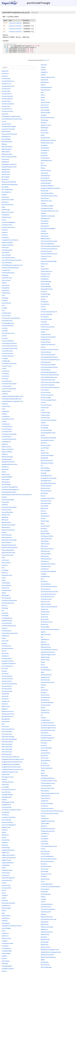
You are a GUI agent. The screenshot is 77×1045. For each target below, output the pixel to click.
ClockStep (4, 302)
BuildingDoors (6, 216)
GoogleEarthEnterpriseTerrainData (11, 769)
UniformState (44, 845)
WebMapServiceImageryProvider (50, 951)
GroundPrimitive (6, 794)
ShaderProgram (45, 614)
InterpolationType (7, 882)
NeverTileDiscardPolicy (47, 195)
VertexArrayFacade (46, 868)
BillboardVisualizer (7, 156)
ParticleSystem (45, 228)
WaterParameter (45, 941)
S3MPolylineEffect (46, 556)
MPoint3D (43, 167)
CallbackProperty (6, 219)
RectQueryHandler (46, 487)
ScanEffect (44, 576)
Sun (42, 717)
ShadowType (44, 626)
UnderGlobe (44, 843)
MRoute (43, 170)
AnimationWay (6, 108)
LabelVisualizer (6, 925)
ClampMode (5, 277)
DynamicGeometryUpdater (9, 509)
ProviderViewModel (46, 432)
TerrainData (44, 765)
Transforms (44, 828)
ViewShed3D (44, 893)
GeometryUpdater (7, 690)
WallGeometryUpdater (47, 929)
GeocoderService (6, 648)
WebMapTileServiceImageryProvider (51, 954)
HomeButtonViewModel (8, 819)
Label (3, 915)
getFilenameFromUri (7, 718)
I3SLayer (4, 839)
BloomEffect (5, 189)
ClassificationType (7, 280)
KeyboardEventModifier (8, 905)
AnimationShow (6, 103)
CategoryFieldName (7, 244)
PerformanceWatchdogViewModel (50, 248)
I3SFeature (5, 832)
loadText (43, 71)
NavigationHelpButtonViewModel (50, 190)
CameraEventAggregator (8, 224)
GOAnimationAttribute (8, 731)
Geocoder (4, 645)
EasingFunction (6, 517)
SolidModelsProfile (46, 677)
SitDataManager (45, 659)
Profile (43, 412)
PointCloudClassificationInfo (49, 313)
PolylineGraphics (45, 371)
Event (3, 569)
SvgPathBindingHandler (47, 740)
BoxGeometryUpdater (8, 201)
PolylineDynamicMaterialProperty (50, 361)
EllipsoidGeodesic (7, 537)
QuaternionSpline (46, 447)
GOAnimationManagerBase (9, 741)
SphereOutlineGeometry (47, 684)
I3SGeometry (5, 837)
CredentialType (6, 408)
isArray (4, 895)
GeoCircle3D (5, 643)
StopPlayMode (45, 702)
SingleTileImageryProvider (48, 656)
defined (4, 474)
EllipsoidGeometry (7, 539)
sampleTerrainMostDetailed (48, 573)
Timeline (43, 818)
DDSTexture (5, 456)
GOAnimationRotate (7, 743)
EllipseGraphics (6, 529)
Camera (4, 222)
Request (43, 498)
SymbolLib (44, 747)
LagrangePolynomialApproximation (12, 927)
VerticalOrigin (44, 873)
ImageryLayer (5, 854)
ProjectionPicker (45, 419)
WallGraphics (44, 931)
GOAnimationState (7, 751)
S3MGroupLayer (45, 545)
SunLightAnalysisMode (47, 724)
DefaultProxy (5, 469)
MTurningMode (45, 180)
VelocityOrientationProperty (49, 861)
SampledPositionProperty (48, 566)
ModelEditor (44, 147)
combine (4, 338)
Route (42, 525)
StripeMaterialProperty (47, 704)
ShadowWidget (45, 629)
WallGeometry (45, 926)
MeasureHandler (45, 104)
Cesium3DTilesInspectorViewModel (11, 262)
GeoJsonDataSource (7, 668)
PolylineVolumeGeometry (48, 382)
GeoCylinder (5, 655)
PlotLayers (44, 293)
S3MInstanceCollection (47, 550)
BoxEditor (4, 196)
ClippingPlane (6, 290)
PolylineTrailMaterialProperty (49, 379)
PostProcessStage (46, 399)
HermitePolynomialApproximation (11, 811)
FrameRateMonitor (7, 620)
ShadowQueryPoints (47, 624)
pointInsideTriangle (46, 321)
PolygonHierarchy (46, 344)
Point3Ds (43, 311)
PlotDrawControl (45, 276)
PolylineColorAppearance (48, 356)
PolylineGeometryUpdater (48, 366)
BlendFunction (6, 176)
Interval (4, 892)
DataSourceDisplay (7, 453)
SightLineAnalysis (46, 636)
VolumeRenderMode (46, 906)
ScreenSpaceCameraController (49, 593)
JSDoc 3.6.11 (46, 62)
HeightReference (6, 806)
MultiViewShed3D (46, 185)
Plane (42, 268)
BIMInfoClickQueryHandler (9, 158)
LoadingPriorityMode (8, 970)
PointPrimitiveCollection (48, 329)
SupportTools (44, 735)
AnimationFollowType (8, 88)
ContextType (5, 375)
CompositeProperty (7, 353)
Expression (5, 575)
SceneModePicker (46, 586)
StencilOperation (45, 699)
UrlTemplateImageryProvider (49, 848)
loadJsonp (44, 66)
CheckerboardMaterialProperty (10, 269)
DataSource (5, 446)
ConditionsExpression (8, 358)
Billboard (4, 146)
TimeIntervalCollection (47, 810)
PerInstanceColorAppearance (49, 250)
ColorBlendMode (6, 315)
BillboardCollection (7, 148)
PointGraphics (45, 319)
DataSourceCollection (8, 451)
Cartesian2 (12, 23)
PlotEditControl (45, 278)
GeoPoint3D (5, 698)
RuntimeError (44, 533)
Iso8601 (4, 900)
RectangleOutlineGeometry (48, 485)
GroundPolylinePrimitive (9, 791)
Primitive (43, 404)
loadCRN (4, 960)
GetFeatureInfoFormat (8, 716)
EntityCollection (6, 564)
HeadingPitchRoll (6, 799)
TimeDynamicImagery (47, 805)
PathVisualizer (45, 238)
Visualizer (43, 901)
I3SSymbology (6, 849)
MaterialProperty (45, 92)
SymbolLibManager (46, 750)
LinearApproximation (8, 945)
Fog (3, 612)
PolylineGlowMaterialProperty (49, 369)
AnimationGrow (6, 90)
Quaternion (44, 445)
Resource (43, 513)
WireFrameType (45, 966)
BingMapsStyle (6, 171)
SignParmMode (45, 646)
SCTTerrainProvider (46, 601)
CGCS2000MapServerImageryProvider (12, 267)
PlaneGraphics (45, 271)
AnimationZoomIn (7, 111)
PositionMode (45, 392)
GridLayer (4, 781)
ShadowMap (44, 619)
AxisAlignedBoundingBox (9, 128)
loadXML (43, 77)
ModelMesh (44, 155)
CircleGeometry (6, 272)
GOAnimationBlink (7, 733)
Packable (43, 215)
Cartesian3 (19, 23)
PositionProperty (46, 394)
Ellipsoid (4, 534)
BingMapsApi (5, 164)
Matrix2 (43, 97)
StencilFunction (45, 697)
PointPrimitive (45, 326)
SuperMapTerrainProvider (48, 732)
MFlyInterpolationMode (47, 119)
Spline (42, 689)
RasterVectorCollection (47, 465)
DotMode (4, 499)
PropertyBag (44, 429)
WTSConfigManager (46, 969)
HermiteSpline (6, 814)
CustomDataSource (7, 428)
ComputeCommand (7, 355)
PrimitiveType (45, 409)
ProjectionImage (45, 414)
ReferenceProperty (46, 493)
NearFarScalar (45, 192)
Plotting (43, 301)
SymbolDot (44, 745)
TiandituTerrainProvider (47, 790)
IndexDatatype (6, 867)
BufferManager (6, 211)
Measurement (45, 107)
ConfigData (5, 360)
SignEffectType (45, 641)
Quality (43, 437)
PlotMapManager (45, 296)
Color (3, 312)
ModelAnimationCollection (48, 142)
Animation (5, 78)
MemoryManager (45, 114)
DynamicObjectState (7, 514)
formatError (5, 615)
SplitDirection (44, 692)
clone (3, 307)
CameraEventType (7, 227)
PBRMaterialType (45, 240)
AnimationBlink (6, 80)
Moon (42, 165)
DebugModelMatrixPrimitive (9, 466)
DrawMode (5, 506)
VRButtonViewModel (46, 919)
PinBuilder (44, 261)
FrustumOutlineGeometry (9, 627)
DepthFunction (6, 476)
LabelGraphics (6, 920)
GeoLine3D (5, 670)
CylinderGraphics (6, 438)
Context (4, 370)
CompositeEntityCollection (9, 345)
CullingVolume (6, 426)
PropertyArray (45, 427)
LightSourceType (6, 940)
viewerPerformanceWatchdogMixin (50, 888)
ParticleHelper (45, 223)
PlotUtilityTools (45, 306)
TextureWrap (44, 777)
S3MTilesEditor (45, 558)
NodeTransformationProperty (49, 198)
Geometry (4, 673)
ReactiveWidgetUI (46, 472)
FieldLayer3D (5, 590)
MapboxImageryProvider (48, 79)
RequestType (44, 510)
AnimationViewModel (8, 106)
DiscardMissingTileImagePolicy (10, 491)
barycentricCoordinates (8, 131)
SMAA (42, 674)
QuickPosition (45, 455)
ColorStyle (5, 330)
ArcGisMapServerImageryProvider (11, 118)
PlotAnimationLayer (46, 273)
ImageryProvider (6, 862)
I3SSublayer (5, 847)
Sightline (43, 634)
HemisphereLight (6, 809)
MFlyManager (44, 122)
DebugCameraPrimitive (8, 464)
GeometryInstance (7, 683)
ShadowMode (45, 621)
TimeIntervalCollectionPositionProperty (52, 813)
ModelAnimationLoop (47, 145)
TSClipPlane (44, 838)
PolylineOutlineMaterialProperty (50, 377)
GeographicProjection (8, 663)
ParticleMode (44, 225)
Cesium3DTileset (6, 257)
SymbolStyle (44, 752)
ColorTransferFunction (8, 335)
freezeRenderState (7, 622)
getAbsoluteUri (6, 708)
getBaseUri (5, 711)
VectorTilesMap (45, 856)
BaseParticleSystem (7, 143)
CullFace (4, 423)
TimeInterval (44, 808)
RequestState (44, 508)
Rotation (43, 520)
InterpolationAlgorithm (8, 880)
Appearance (5, 116)
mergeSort (44, 117)
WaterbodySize (45, 936)
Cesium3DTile (5, 254)
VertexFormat (44, 871)
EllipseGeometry (6, 524)
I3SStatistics (5, 844)
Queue (43, 452)
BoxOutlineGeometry (7, 206)
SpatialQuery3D (45, 679)
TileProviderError (45, 800)
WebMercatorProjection (47, 956)
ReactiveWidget (45, 470)
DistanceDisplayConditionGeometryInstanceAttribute (17, 496)
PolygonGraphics (45, 341)
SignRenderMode (46, 649)
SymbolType (44, 757)
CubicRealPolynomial (8, 421)
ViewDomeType (45, 881)
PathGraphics (44, 235)
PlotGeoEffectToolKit (46, 291)
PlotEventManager (46, 283)
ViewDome (44, 878)
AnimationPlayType (7, 101)
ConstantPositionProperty (9, 365)
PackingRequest (45, 220)
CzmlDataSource (6, 443)
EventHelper (5, 572)
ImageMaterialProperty (8, 852)
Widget (43, 961)
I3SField (4, 834)
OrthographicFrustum (47, 210)
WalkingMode (44, 924)
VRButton (43, 916)
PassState (43, 233)
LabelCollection (6, 917)
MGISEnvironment (46, 127)
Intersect (4, 885)
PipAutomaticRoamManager (49, 263)
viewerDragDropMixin (47, 886)
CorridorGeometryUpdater (9, 385)
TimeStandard (45, 820)
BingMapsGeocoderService (9, 166)
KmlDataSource (6, 907)
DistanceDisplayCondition (9, 494)
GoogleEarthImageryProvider (10, 774)
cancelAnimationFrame (8, 229)
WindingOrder (45, 964)
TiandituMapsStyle (46, 787)
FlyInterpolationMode (8, 605)
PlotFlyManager (45, 286)
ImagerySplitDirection (8, 864)
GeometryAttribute (7, 678)
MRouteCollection (46, 172)
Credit (3, 411)
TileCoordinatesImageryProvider (50, 795)
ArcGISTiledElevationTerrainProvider (12, 121)
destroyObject (6, 481)
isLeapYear (5, 897)
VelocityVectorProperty (47, 863)
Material (43, 87)
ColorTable (5, 332)
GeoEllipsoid (5, 658)
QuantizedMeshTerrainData (48, 440)
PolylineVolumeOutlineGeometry (50, 389)
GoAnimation (5, 728)
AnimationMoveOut (7, 98)
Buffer (3, 209)
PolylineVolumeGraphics (48, 387)
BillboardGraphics (7, 151)
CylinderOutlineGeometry (9, 441)
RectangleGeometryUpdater (48, 480)
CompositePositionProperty (10, 350)
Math (42, 94)
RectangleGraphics (46, 482)
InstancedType (6, 875)
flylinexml (4, 607)
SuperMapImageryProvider (48, 730)
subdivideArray (45, 714)
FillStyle (4, 595)
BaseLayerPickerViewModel (9, 136)
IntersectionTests (6, 890)
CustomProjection (7, 431)
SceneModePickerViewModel (49, 588)
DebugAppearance (7, 461)
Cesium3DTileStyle (7, 264)
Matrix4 (43, 102)
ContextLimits (5, 373)
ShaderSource (45, 616)
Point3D (43, 308)
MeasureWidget (45, 112)
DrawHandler (5, 504)
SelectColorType (45, 603)
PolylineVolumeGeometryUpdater (50, 384)
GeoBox (4, 640)
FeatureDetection (6, 587)
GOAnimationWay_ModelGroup (10, 759)
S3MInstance (44, 548)
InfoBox (4, 869)
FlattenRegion (6, 597)
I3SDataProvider (6, 829)
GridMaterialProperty (7, 784)
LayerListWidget (6, 930)
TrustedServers (45, 835)
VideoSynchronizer (46, 876)
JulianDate (5, 902)
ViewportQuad (45, 891)
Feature (4, 582)
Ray (42, 467)
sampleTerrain (45, 571)
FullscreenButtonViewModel (10, 635)
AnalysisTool (5, 75)
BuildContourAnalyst (8, 214)
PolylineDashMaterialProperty (49, 359)
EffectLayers (5, 522)
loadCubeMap (6, 963)
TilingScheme (44, 803)
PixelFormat (44, 266)
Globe (3, 726)
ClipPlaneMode (6, 295)
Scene (42, 581)
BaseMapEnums (6, 138)
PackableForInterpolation (48, 218)
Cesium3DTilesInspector (8, 259)
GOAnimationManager (8, 738)
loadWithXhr (44, 74)
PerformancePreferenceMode (49, 243)
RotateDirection (45, 518)
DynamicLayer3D (6, 511)
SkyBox (43, 664)
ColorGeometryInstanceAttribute (11, 320)
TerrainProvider (45, 767)
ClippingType (5, 292)
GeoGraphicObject (7, 660)
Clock (3, 297)
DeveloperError (6, 484)
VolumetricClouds (46, 909)
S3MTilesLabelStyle (46, 561)
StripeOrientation (46, 707)
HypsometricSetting (7, 824)
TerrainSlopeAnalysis (47, 770)
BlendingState (6, 179)
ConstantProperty (7, 368)
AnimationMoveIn (7, 95)
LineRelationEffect (7, 953)
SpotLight (43, 694)
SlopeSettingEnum (46, 672)
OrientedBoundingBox (47, 208)
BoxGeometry (5, 199)
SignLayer (43, 644)
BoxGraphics (5, 204)
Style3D (43, 709)
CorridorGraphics (6, 388)
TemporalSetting (45, 762)
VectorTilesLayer (45, 853)
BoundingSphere (6, 194)
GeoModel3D (5, 696)
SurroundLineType (46, 737)
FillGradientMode (6, 592)
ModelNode (44, 157)
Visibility (43, 898)
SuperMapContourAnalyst (48, 727)
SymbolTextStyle (45, 755)
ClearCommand (6, 282)
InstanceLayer (5, 877)
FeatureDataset (6, 585)
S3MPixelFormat (45, 553)
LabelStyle (5, 922)
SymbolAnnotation (46, 742)
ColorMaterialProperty (8, 325)
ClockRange (5, 300)
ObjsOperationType (46, 203)
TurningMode (44, 840)
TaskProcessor (45, 760)
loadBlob (4, 958)
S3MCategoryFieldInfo (47, 538)
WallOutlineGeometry (47, 934)
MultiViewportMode (46, 182)
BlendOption (5, 181)
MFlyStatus (44, 124)
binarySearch (5, 161)
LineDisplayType (6, 950)
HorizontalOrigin (6, 822)
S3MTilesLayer (45, 563)
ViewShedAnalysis (46, 896)
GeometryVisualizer (7, 693)
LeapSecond (5, 935)
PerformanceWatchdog (47, 245)
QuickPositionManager (47, 457)
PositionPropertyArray (47, 397)
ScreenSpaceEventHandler (48, 596)
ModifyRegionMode (46, 162)
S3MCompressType (46, 540)
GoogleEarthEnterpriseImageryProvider (13, 761)
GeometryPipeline (7, 688)
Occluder (43, 205)
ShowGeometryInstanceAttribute (50, 631)
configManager (6, 363)
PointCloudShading (46, 316)
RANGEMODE (44, 460)
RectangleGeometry (46, 477)
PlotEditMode (45, 281)
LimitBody (5, 943)
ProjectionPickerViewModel (48, 422)
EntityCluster (5, 562)
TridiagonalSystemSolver (48, 833)
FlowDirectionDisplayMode (9, 602)
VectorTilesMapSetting (47, 858)
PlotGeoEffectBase (46, 288)
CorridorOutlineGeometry (9, 390)
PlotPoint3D (44, 298)
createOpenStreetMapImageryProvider (12, 398)
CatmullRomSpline (7, 252)
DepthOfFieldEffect (7, 479)
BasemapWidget (6, 141)
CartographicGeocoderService (10, 242)
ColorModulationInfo (8, 327)
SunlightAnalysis (45, 722)
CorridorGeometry (7, 383)
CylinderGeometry (7, 433)
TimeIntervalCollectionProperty (50, 815)
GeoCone (4, 653)
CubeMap (4, 416)
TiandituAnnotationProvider (49, 782)
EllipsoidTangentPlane (8, 552)
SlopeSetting (44, 669)
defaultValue (5, 471)
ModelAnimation (45, 140)
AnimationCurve (6, 85)
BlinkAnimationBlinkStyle (9, 184)
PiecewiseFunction (46, 258)
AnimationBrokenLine (8, 83)
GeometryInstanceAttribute (9, 685)
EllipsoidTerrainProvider (8, 554)
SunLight (43, 719)
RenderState (44, 495)
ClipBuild (4, 285)
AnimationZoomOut (7, 113)
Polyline (43, 349)
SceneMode (44, 583)
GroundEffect (5, 789)
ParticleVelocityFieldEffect (48, 230)
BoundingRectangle (7, 191)
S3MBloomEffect (45, 535)
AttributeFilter (6, 842)
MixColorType (45, 134)
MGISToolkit (44, 132)
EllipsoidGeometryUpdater (9, 542)
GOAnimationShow (7, 748)
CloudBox (4, 310)
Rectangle (43, 475)
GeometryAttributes (7, 680)
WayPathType (44, 946)
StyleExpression (45, 712)
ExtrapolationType (7, 577)
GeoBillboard (5, 638)
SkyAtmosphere (45, 661)
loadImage (5, 965)
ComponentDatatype (8, 343)
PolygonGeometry (46, 336)
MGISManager (44, 129)
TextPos (43, 772)
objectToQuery (45, 200)
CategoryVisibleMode (8, 247)
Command (5, 340)
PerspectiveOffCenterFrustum (49, 256)
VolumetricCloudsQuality (48, 911)
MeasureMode (45, 109)
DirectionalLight (6, 486)
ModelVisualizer (45, 160)
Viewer (43, 883)
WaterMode (44, 939)
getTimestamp (6, 723)
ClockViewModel (6, 305)
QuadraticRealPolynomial (48, 435)
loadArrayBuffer (6, 955)
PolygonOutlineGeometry (48, 346)
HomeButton (5, 817)
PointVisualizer (45, 331)
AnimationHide (6, 93)
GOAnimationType (7, 754)
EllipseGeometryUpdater (8, 527)
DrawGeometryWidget (8, 501)
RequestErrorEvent (46, 503)
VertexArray (44, 866)
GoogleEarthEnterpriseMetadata (11, 766)
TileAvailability (45, 793)
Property (43, 424)
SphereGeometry (45, 682)
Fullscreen (4, 630)
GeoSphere (5, 706)
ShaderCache (44, 611)
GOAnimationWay (7, 756)
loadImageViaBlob (7, 968)
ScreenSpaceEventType (47, 598)
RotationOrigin (45, 523)
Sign (42, 639)
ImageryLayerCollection (8, 857)
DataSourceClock (6, 448)
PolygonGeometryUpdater (48, 339)
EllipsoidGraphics (6, 544)
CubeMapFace (6, 418)
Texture (43, 775)
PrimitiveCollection (46, 407)
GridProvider (5, 786)
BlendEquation (6, 174)
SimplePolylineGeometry (48, 654)
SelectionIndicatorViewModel (49, 608)
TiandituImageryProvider (48, 785)
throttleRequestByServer (48, 780)
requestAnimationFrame (48, 500)
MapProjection (45, 84)
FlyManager (5, 610)
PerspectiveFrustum (46, 253)
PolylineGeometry (46, 364)
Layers (3, 933)
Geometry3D (5, 675)
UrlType (43, 851)
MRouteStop (44, 175)
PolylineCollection (46, 354)
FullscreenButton (6, 632)
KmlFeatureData (6, 910)
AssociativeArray (6, 126)
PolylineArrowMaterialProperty (49, 351)
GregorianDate (6, 776)
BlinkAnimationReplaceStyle (10, 186)
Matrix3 (43, 99)
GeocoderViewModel (7, 650)
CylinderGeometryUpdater (9, 436)
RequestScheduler (46, 505)
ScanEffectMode (45, 578)
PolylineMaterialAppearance (49, 374)
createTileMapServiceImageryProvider (12, 403)
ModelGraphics (45, 150)
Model (42, 137)
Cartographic (5, 239)
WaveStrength (45, 944)
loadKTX (43, 69)
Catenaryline (5, 249)
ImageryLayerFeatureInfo (9, 859)
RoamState (44, 515)
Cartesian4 (5, 237)
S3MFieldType (45, 543)
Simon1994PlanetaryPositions (49, 651)
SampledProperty (46, 568)
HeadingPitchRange (7, 796)
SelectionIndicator (46, 606)
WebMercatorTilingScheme (48, 959)
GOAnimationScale (7, 746)
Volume (43, 903)
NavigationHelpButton (47, 187)
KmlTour (4, 912)
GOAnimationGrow (7, 736)
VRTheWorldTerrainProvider (48, 921)
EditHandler (5, 519)
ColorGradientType (7, 322)
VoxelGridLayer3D (46, 914)
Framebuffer (5, 617)
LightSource (5, 938)
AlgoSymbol (5, 73)
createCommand (6, 393)
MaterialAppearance (46, 89)
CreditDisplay (5, 413)
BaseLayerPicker (6, 133)
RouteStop (44, 530)
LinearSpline (5, 948)
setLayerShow (6, 287)
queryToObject (45, 450)
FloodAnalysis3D (6, 600)
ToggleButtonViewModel (48, 823)
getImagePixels (6, 721)
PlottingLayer (44, 303)
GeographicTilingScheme (9, 665)
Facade (4, 580)
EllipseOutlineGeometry (8, 532)
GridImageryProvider (7, 779)
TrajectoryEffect (45, 825)
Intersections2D (6, 887)
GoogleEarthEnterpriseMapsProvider (12, 764)
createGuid (5, 395)
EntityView (5, 567)
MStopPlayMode (45, 177)
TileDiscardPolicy (45, 798)
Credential (5, 406)
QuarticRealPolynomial (47, 442)
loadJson (4, 973)
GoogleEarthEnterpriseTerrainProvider (12, 771)
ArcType (4, 123)
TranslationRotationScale (48, 830)
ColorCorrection (6, 317)
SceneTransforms (45, 591)
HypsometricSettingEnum (9, 827)
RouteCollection (45, 528)
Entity (3, 559)
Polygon (43, 334)
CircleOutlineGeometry (8, 274)
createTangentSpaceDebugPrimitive (12, 401)
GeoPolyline (5, 701)
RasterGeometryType (47, 462)
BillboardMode (6, 153)
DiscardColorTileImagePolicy (10, 489)
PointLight (44, 324)
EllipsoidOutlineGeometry (9, 547)
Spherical (43, 687)
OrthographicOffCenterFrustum (49, 213)
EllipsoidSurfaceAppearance (9, 549)
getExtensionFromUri (8, 713)
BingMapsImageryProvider (9, 169)
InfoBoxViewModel (7, 872)
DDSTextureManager (7, 459)
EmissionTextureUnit (7, 557)
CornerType (5, 380)
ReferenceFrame (45, 490)
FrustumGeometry (7, 625)
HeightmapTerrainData (8, 804)
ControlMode (5, 378)
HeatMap (4, 801)
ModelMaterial (45, 152)
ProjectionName (45, 417)
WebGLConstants (45, 949)
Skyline (43, 666)
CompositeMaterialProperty (9, 348)
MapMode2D (44, 82)
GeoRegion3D (5, 703)
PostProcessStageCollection (48, 402)
